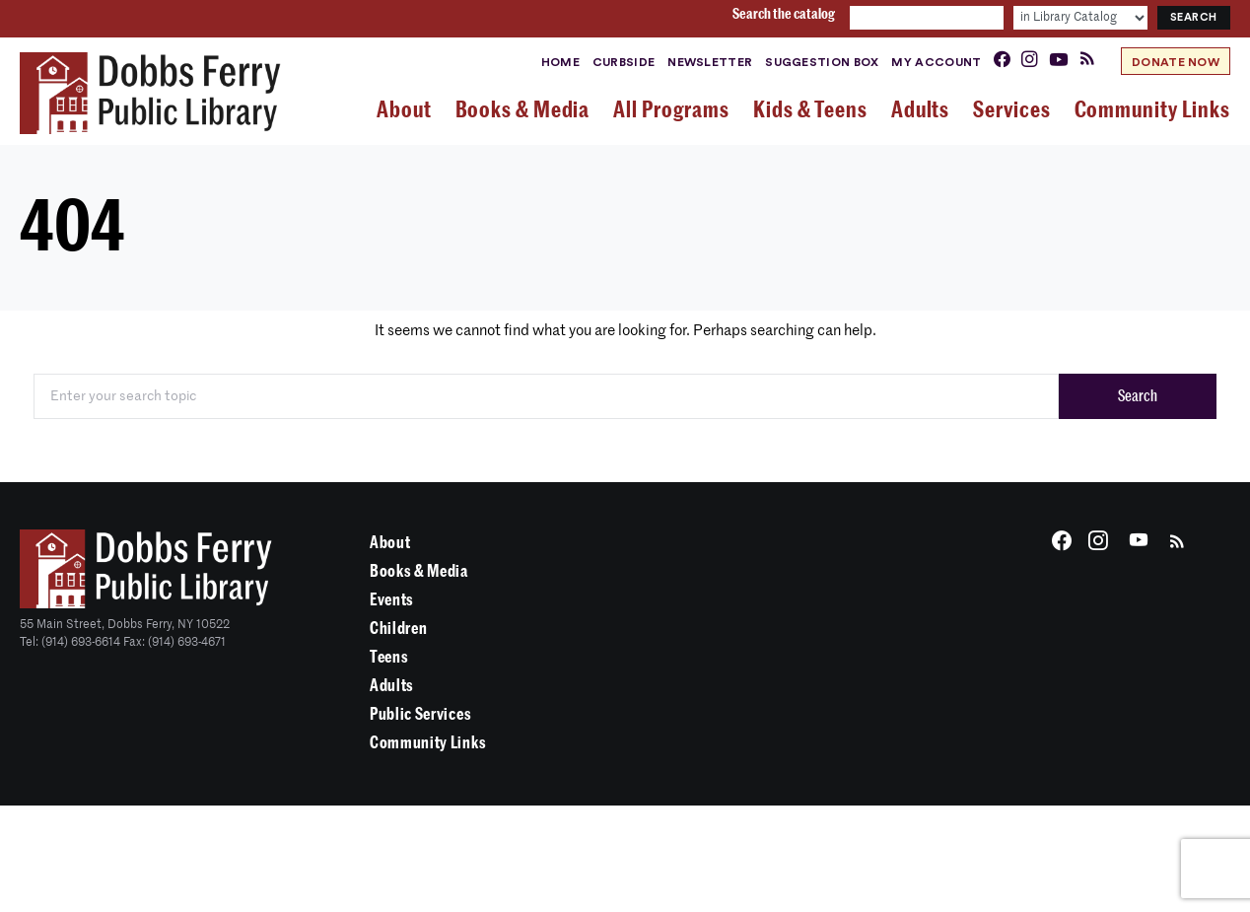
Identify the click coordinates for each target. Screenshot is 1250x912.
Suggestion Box (821, 62)
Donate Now (1175, 62)
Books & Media (419, 571)
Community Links (428, 743)
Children (398, 628)
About (390, 542)
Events (392, 600)
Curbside (623, 62)
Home (560, 62)
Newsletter (709, 62)
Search (1137, 396)
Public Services (420, 714)
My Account (936, 62)
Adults (392, 685)
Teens (389, 657)
